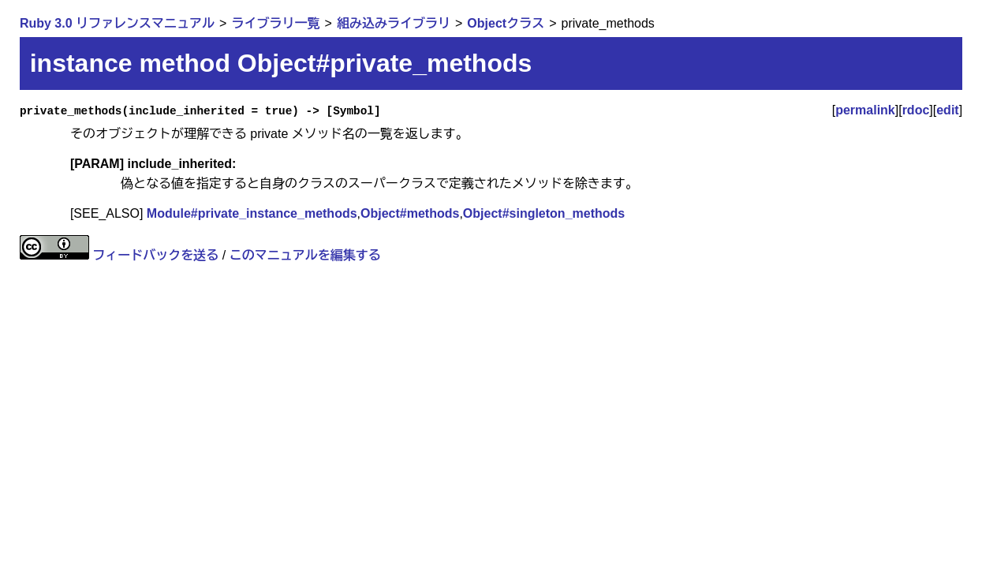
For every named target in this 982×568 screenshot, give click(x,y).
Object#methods (409, 213)
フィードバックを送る (155, 255)
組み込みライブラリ (393, 23)
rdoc (916, 110)
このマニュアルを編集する (305, 255)
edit (947, 110)
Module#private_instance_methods (252, 213)
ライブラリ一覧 (275, 23)
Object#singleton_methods (544, 213)
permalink (865, 110)
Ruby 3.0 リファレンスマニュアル (117, 23)
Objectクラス (505, 23)
